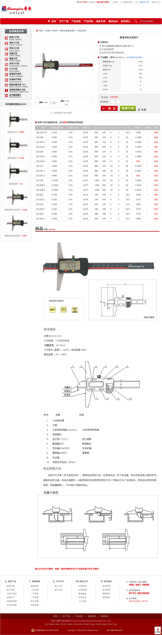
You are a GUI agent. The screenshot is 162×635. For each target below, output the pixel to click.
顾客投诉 (106, 593)
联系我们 (125, 21)
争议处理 (106, 590)
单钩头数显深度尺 (68, 31)
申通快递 (82, 586)
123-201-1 (40, 199)
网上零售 (11, 590)
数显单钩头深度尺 (12, 210)
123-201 (39, 195)
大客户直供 (12, 593)
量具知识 (113, 21)
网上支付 (59, 586)
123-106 (39, 152)
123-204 (39, 214)
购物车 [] (144, 2)
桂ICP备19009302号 (114, 630)
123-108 (39, 180)
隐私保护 (106, 597)
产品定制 (88, 21)
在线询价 (114, 97)
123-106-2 (40, 161)
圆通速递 (82, 593)
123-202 (39, 204)
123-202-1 (40, 209)
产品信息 (76, 21)
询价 (138, 161)
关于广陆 (63, 21)
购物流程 (35, 586)
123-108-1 (40, 185)
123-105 (39, 137)
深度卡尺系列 (51, 31)
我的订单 (156, 2)
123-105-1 (40, 142)
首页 (41, 31)
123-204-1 (40, 219)
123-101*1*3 (41, 132)
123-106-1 (40, 156)
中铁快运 (82, 597)
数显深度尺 (12, 132)
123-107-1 (40, 171)
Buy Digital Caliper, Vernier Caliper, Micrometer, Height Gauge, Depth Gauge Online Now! (81, 624)
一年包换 (35, 593)
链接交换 (92, 616)
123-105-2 (40, 147)
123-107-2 (40, 176)
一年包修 (35, 597)
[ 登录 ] (115, 2)
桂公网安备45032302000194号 (46, 630)
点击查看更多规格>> (135, 57)
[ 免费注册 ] (127, 2)
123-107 (39, 166)
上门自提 (82, 601)
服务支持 (100, 21)
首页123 (51, 21)
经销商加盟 (12, 601)
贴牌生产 (11, 597)
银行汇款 (59, 590)
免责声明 (106, 586)
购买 (156, 132)
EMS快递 (83, 590)
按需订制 (11, 586)
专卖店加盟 (12, 605)
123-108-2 (40, 190)
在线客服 (35, 605)
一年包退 (35, 590)
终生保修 (35, 601)
